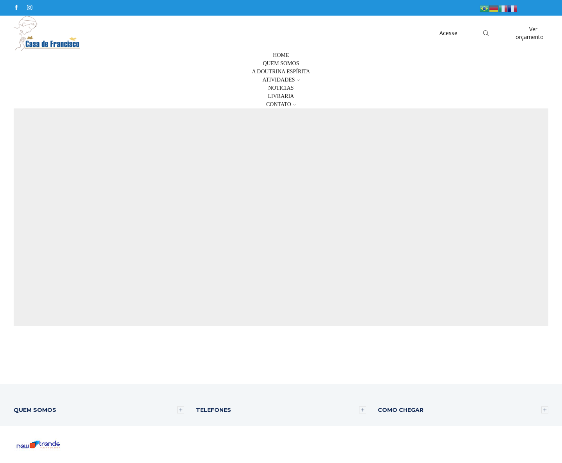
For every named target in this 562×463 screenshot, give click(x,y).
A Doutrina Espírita (281, 72)
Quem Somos (281, 63)
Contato (281, 104)
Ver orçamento (530, 33)
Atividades (280, 80)
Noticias (280, 88)
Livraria (281, 96)
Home (281, 55)
